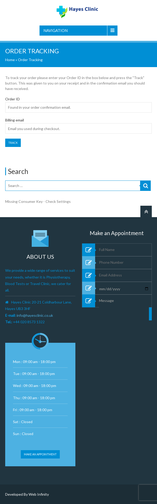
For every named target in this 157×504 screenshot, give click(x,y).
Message (124, 325)
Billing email (14, 120)
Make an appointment (40, 454)
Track (13, 142)
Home (10, 59)
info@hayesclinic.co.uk (35, 315)
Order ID (12, 99)
